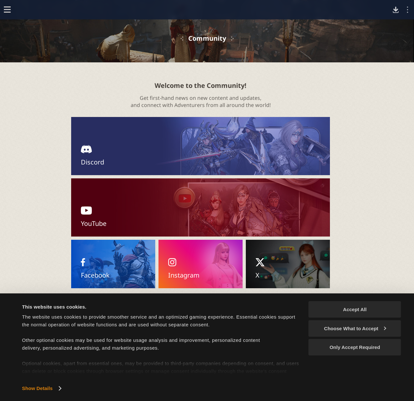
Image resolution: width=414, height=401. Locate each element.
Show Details (37, 388)
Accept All (355, 309)
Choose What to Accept (355, 328)
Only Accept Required (355, 347)
